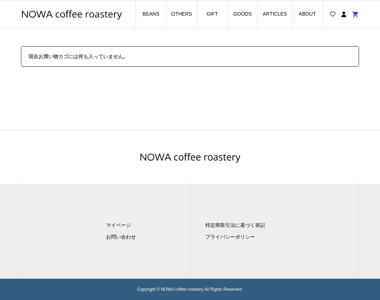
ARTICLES (275, 14)
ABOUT (307, 14)
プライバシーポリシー (230, 237)
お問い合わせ (121, 237)
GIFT (212, 14)
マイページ (118, 225)
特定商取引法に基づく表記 (235, 225)
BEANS (151, 14)
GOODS (242, 14)
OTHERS (181, 14)
